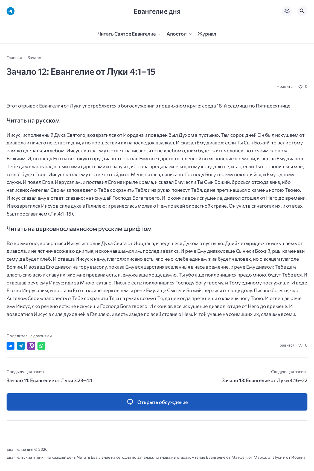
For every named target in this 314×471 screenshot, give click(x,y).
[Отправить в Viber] (31, 346)
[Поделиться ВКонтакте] (10, 346)
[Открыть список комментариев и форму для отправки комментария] (157, 402)
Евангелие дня (157, 11)
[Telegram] (10, 11)
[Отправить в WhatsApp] (41, 346)
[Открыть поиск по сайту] (302, 11)
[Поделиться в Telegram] (21, 346)
